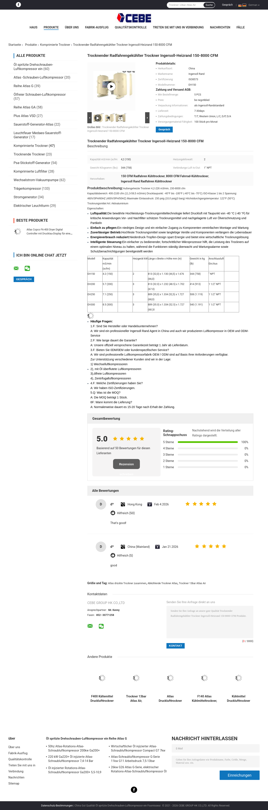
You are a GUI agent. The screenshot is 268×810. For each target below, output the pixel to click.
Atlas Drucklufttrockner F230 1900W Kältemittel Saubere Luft (170, 699)
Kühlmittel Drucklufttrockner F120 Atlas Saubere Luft (238, 699)
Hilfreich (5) (125, 555)
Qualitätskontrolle (131, 27)
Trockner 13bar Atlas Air (192, 583)
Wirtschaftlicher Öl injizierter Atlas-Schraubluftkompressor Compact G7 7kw (138, 748)
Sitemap (13, 783)
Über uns (72, 27)
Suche (209, 5)
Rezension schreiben (126, 466)
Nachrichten (220, 27)
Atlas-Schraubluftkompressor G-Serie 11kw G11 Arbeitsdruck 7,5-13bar (135, 759)
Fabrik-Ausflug (96, 27)
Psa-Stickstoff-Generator (32, 163)
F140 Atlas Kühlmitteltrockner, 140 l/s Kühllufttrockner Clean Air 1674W (204, 699)
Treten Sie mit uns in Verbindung (178, 27)
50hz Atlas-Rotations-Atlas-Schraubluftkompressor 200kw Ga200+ (74, 748)
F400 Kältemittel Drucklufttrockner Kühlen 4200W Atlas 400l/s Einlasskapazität (102, 699)
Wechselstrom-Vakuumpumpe (36, 180)
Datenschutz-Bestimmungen (57, 805)
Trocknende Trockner (29, 154)
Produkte (51, 27)
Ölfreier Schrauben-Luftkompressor (40, 95)
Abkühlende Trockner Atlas (163, 583)
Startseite (14, 44)
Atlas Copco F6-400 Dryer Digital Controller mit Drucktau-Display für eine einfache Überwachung (48, 233)
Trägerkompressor (27, 189)
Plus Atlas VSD (25, 116)
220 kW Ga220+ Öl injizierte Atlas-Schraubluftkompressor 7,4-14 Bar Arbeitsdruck (70, 759)
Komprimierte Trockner (55, 44)
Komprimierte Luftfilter (30, 171)
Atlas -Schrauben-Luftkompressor (38, 77)
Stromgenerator (25, 197)
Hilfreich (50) (126, 513)
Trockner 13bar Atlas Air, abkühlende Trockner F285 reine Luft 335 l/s (136, 699)
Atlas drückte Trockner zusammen (127, 583)
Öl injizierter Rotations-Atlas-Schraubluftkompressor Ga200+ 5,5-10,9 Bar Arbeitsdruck (74, 770)
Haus (33, 27)
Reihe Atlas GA (25, 107)
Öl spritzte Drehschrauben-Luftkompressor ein (33, 67)
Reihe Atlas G (24, 86)
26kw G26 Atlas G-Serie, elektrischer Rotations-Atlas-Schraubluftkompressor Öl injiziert (139, 769)
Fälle (241, 27)
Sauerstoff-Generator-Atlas (34, 124)
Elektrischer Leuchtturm (31, 206)
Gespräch (227, 4)
